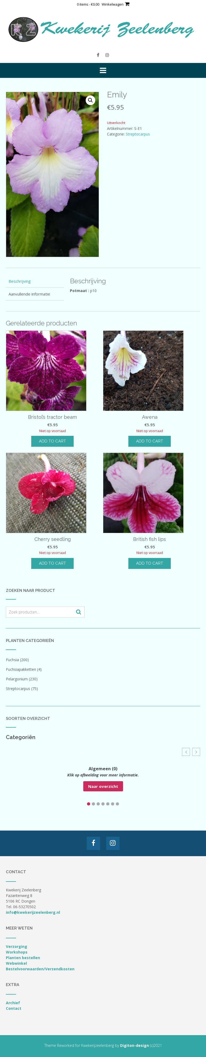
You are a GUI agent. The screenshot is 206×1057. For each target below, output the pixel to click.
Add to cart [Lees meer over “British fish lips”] (149, 563)
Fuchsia (12, 659)
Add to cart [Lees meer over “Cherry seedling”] (52, 563)
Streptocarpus (138, 134)
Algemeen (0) (103, 768)
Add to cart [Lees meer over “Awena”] (149, 441)
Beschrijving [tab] (20, 281)
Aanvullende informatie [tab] (29, 294)
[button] (90, 100)
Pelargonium (17, 678)
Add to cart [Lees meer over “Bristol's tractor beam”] (52, 441)
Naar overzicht (103, 786)
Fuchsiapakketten (21, 669)
